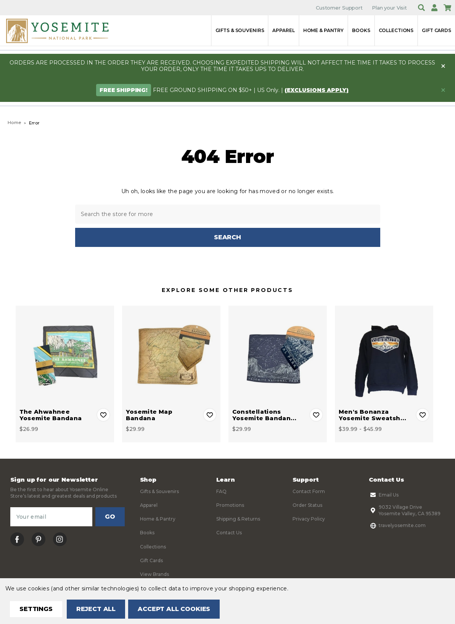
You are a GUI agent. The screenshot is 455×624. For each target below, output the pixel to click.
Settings (36, 609)
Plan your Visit (389, 8)
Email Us (384, 495)
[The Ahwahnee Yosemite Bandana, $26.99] (64, 354)
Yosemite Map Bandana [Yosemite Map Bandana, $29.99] (149, 414)
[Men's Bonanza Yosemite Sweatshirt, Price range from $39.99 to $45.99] (384, 354)
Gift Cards (436, 30)
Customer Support (339, 8)
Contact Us (229, 533)
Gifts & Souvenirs (239, 30)
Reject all (96, 609)
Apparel (283, 30)
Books (361, 30)
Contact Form (309, 491)
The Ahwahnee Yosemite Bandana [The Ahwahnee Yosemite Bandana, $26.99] (50, 414)
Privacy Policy (309, 519)
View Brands (154, 574)
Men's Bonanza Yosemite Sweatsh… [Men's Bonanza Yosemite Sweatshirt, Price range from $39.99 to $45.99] (372, 414)
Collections (396, 30)
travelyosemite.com (397, 525)
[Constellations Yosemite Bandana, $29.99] (277, 354)
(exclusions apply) (317, 90)
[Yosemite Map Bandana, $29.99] (171, 354)
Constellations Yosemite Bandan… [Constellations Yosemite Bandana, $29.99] (264, 414)
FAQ (221, 491)
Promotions (230, 505)
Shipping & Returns (238, 519)
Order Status (307, 505)
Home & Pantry (323, 30)
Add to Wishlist (103, 415)
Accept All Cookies (174, 609)
